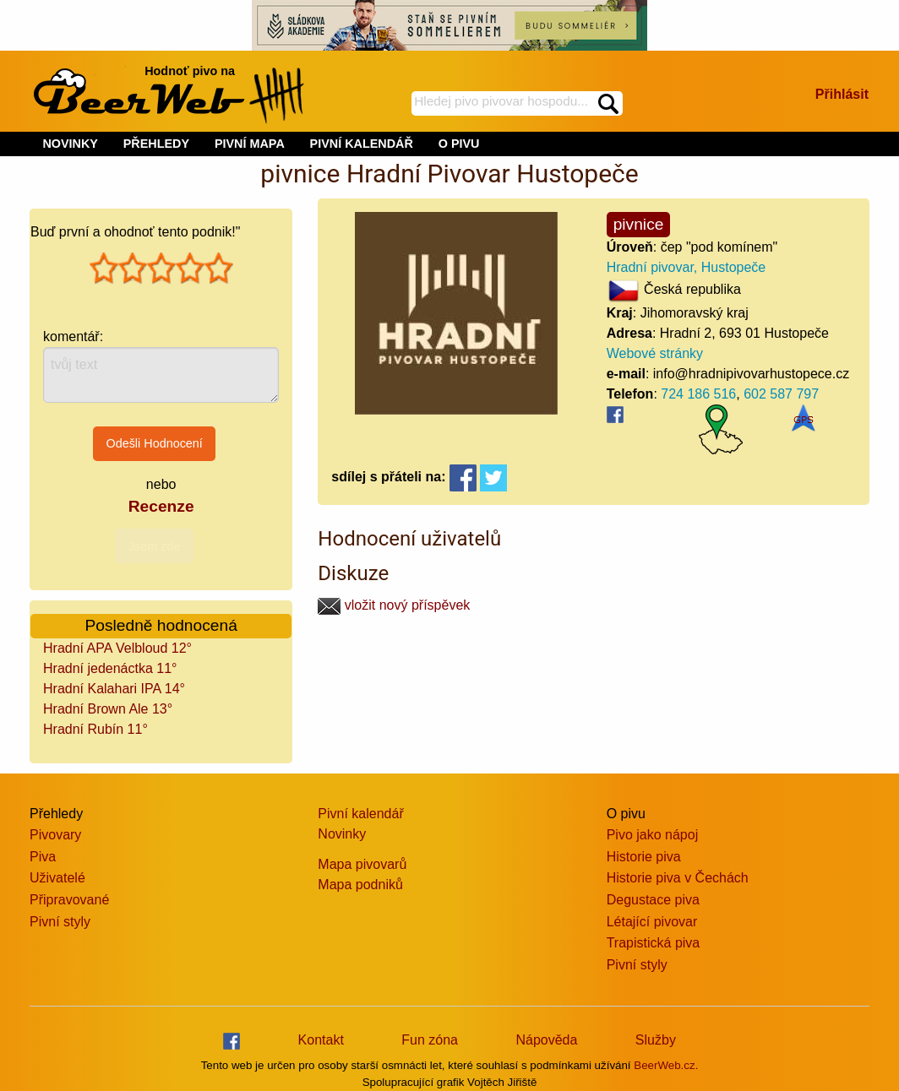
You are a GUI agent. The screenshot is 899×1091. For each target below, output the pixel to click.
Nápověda (546, 1040)
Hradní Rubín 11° (95, 729)
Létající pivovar (652, 922)
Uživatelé (57, 878)
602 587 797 (781, 394)
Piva (43, 856)
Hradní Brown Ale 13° (107, 709)
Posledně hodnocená (161, 625)
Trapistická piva (653, 943)
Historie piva (644, 856)
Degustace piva (653, 900)
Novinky (342, 834)
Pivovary (55, 835)
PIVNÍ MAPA (250, 143)
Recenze (161, 506)
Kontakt (321, 1040)
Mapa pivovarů (362, 864)
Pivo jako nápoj (653, 835)
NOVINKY (70, 143)
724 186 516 (698, 394)
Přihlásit (842, 94)
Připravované (69, 900)
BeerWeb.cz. (666, 1065)
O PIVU (459, 143)
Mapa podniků (360, 884)
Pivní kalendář (360, 813)
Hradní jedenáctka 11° (110, 668)
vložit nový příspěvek (394, 605)
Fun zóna (429, 1040)
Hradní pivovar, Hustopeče (686, 267)
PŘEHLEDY (156, 143)
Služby (655, 1040)
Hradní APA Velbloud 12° (117, 648)
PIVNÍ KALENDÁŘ (361, 143)
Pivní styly (60, 922)
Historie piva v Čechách (678, 878)
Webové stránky (655, 353)
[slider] (161, 268)
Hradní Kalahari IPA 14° (114, 688)
